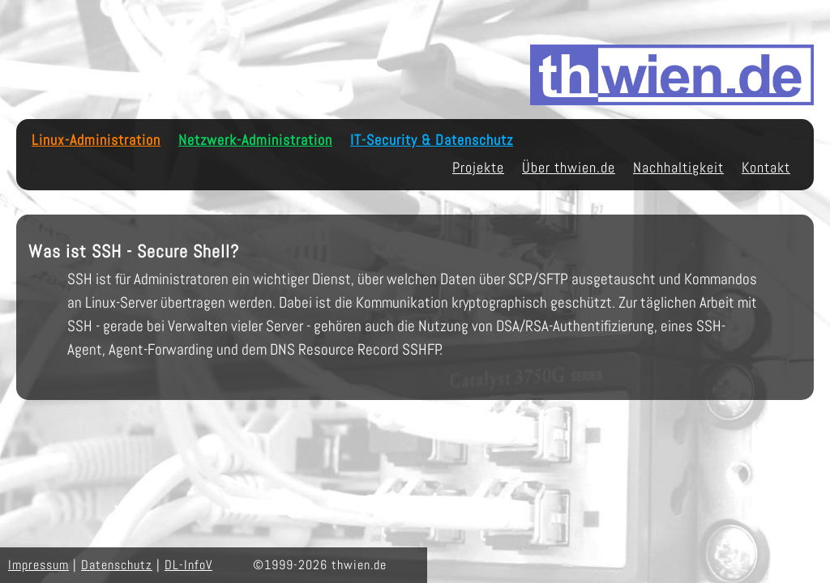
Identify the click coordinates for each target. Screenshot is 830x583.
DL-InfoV (188, 564)
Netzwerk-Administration (255, 140)
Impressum (38, 564)
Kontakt (766, 168)
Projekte (478, 168)
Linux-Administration (96, 140)
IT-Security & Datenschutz (431, 140)
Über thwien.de (568, 168)
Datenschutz (116, 564)
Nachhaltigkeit (678, 168)
